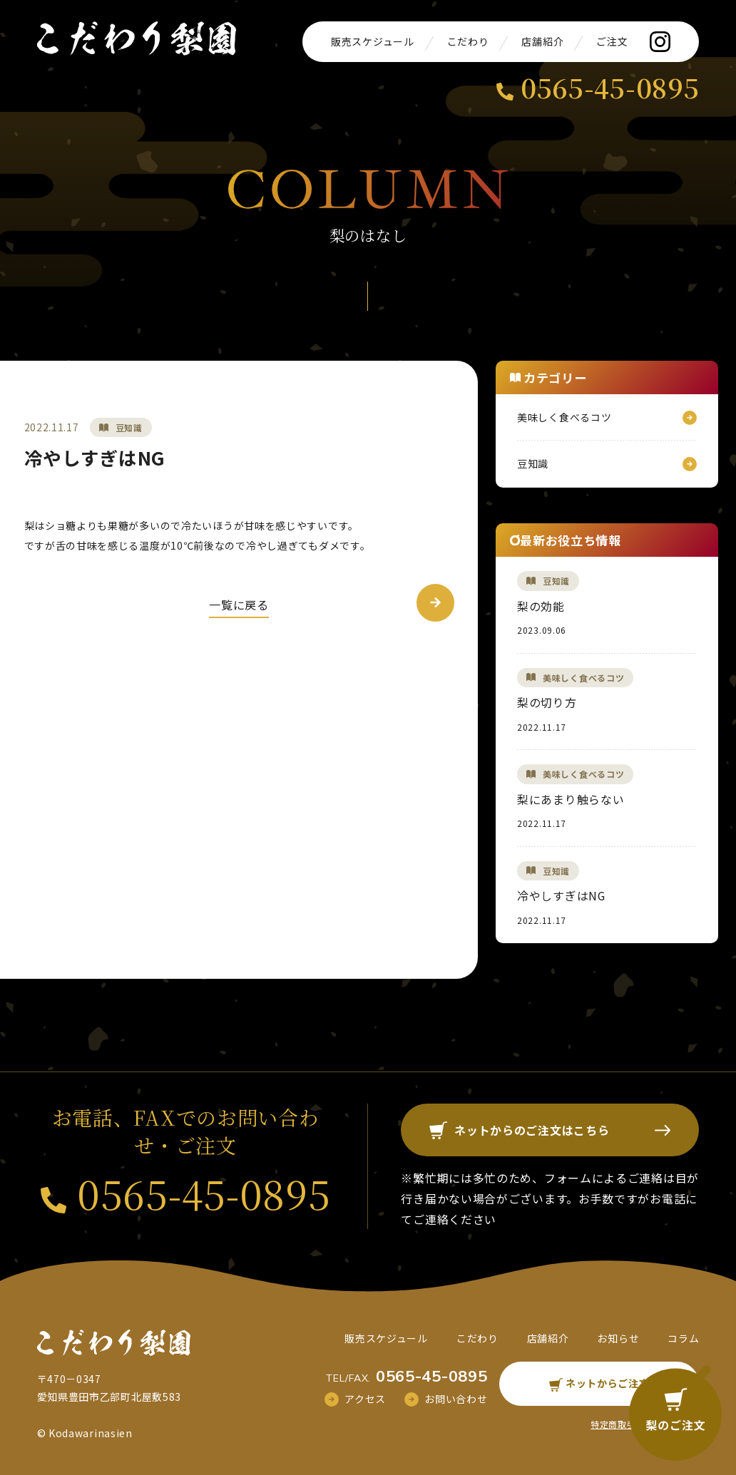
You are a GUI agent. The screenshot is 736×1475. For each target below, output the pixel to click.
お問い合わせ (455, 1399)
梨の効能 (541, 606)
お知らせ (618, 1338)
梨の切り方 (547, 702)
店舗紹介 (542, 41)
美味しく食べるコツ (564, 417)
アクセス (365, 1399)
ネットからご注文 (599, 1383)
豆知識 (129, 427)
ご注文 (612, 41)
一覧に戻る (239, 604)
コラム (683, 1338)
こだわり (468, 41)
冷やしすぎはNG (561, 895)
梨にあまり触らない (570, 799)
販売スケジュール (372, 41)
